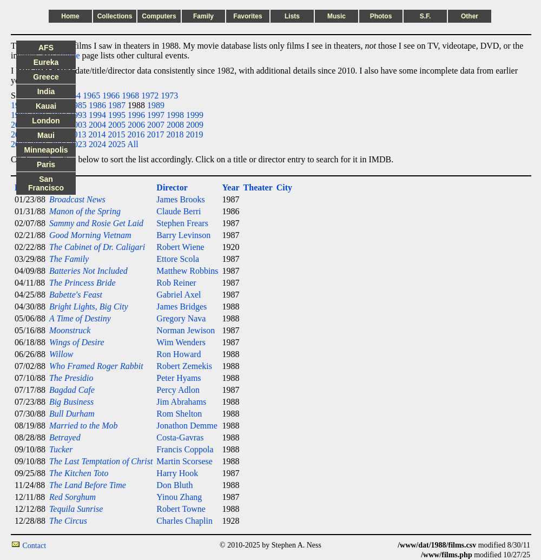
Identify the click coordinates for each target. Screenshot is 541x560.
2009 (194, 124)
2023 (78, 144)
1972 (150, 95)
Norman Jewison (185, 330)
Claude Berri (178, 211)
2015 (116, 134)
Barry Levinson (183, 235)
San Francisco (46, 183)
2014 (96, 134)
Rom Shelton (179, 413)
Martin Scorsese (184, 461)
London (46, 120)
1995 (117, 115)
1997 (155, 115)
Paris (46, 164)
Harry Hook (177, 473)
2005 (117, 124)
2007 (155, 124)
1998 (175, 115)
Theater (258, 187)
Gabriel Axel (178, 294)
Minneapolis (46, 150)
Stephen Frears (182, 223)
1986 (97, 105)
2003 (78, 124)
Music (336, 16)
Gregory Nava (181, 318)
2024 (97, 144)
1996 (136, 115)
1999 (194, 115)
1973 (169, 95)
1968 (130, 95)
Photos (381, 16)
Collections (115, 16)
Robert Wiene (180, 247)
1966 (111, 95)
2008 (175, 124)
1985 (78, 105)
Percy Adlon (178, 389)
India (46, 91)
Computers (159, 16)
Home (70, 16)
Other (469, 16)
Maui (46, 135)
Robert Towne (181, 508)
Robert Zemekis (184, 366)
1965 (91, 95)
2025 (117, 144)
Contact (35, 546)
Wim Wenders (181, 342)
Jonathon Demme (186, 425)
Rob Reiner (176, 282)
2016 (135, 134)
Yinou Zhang (179, 497)
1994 (97, 115)
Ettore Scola (177, 258)
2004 (97, 124)
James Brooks (180, 199)
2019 (194, 134)
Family (203, 16)
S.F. (425, 16)
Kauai (46, 106)
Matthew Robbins (187, 270)
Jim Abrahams (181, 401)
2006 (136, 124)
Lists (292, 16)
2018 (174, 134)
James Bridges (181, 306)
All (132, 144)
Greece (45, 77)
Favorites (247, 16)
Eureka (46, 62)
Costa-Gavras (179, 437)
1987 (117, 105)
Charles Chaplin (184, 520)
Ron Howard (178, 354)
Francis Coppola (184, 449)
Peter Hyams (178, 378)
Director (171, 187)
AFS (46, 47)
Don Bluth (174, 485)
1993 (78, 115)
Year (231, 187)
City (284, 187)
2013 (77, 134)
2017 (155, 134)
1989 (155, 105)
